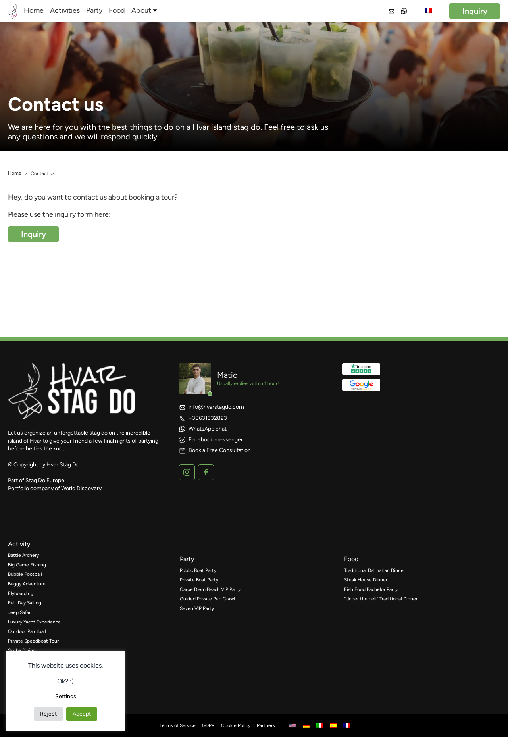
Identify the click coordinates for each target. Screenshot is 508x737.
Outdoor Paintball (27, 631)
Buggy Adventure (27, 584)
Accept (82, 713)
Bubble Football (25, 574)
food (351, 559)
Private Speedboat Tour (33, 641)
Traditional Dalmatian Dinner (374, 570)
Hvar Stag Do (62, 464)
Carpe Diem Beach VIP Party (210, 589)
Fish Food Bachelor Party (371, 589)
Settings (65, 696)
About (141, 10)
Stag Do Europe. (45, 480)
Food (117, 10)
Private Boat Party (199, 580)
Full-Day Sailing (24, 603)
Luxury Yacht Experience (34, 622)
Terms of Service (178, 725)
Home (34, 10)
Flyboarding (20, 593)
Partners (266, 725)
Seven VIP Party (197, 608)
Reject (48, 713)
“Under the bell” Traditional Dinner (381, 599)
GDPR (208, 725)
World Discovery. (82, 488)
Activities (65, 10)
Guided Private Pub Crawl (207, 599)
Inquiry (474, 11)
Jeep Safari (20, 612)
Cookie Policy (235, 725)
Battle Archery (23, 555)
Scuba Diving (22, 650)
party (187, 559)
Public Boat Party (198, 570)
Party (94, 10)
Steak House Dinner (365, 580)
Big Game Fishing (27, 565)
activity (19, 544)
